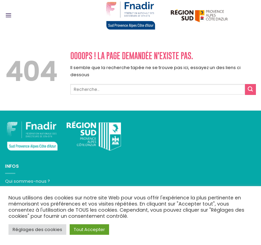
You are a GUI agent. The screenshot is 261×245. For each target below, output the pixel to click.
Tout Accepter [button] (89, 229)
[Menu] (8, 15)
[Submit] (250, 89)
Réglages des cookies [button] (37, 229)
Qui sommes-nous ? (27, 181)
